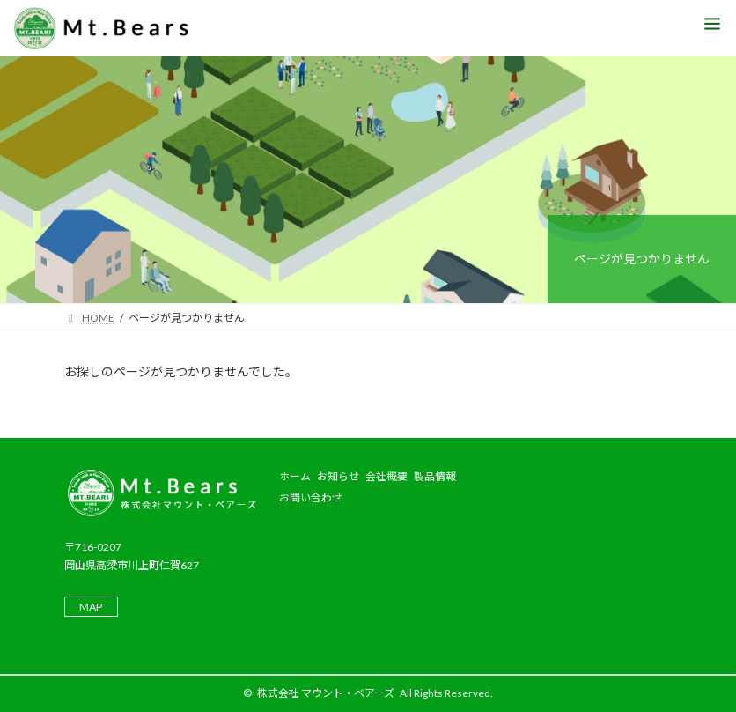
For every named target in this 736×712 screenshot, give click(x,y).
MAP (90, 606)
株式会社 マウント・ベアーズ (325, 693)
